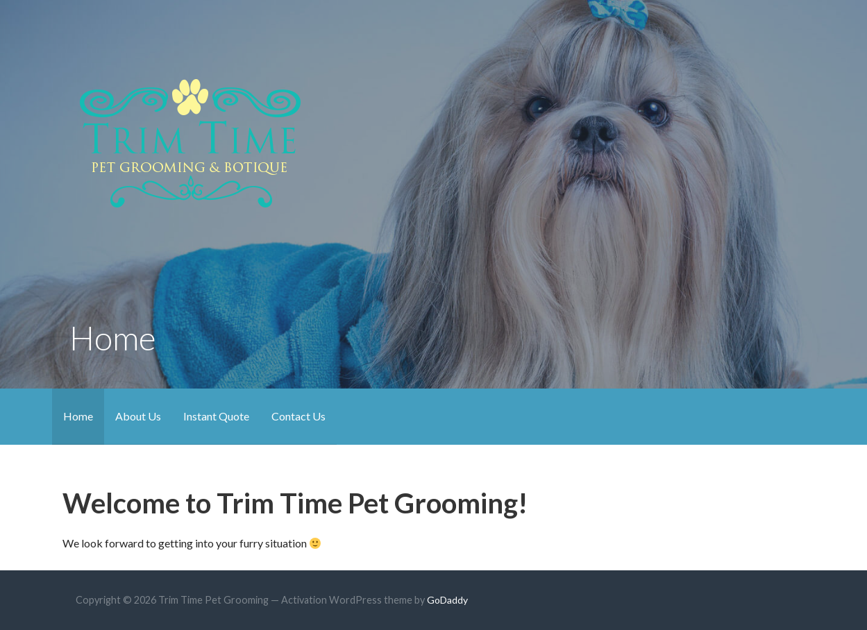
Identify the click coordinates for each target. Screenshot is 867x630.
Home (78, 416)
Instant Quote (216, 416)
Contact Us (298, 416)
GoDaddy (447, 600)
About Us (138, 416)
